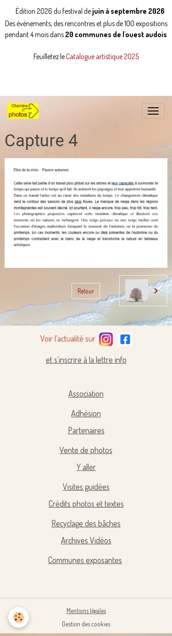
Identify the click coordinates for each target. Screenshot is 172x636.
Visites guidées (86, 486)
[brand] (24, 111)
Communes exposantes (85, 560)
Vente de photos (86, 450)
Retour (86, 291)
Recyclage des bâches (86, 523)
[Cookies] (18, 617)
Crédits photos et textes (86, 503)
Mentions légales (86, 610)
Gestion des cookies (86, 624)
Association (86, 393)
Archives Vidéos (86, 540)
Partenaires (86, 430)
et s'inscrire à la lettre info (86, 359)
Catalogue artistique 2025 (102, 56)
